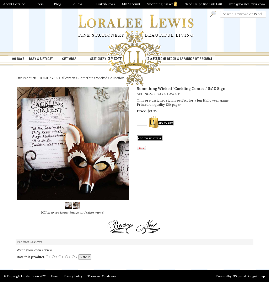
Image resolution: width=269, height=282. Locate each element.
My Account (131, 4)
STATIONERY (98, 59)
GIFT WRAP (69, 59)
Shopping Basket (162, 4)
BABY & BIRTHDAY (41, 59)
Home (55, 276)
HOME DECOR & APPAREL (171, 59)
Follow (76, 4)
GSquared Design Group (249, 276)
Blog (57, 4)
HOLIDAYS (17, 59)
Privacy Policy (73, 276)
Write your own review (34, 250)
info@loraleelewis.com (247, 4)
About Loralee (14, 4)
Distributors (105, 4)
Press (39, 4)
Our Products (26, 78)
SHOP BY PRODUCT (199, 59)
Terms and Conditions (101, 276)
